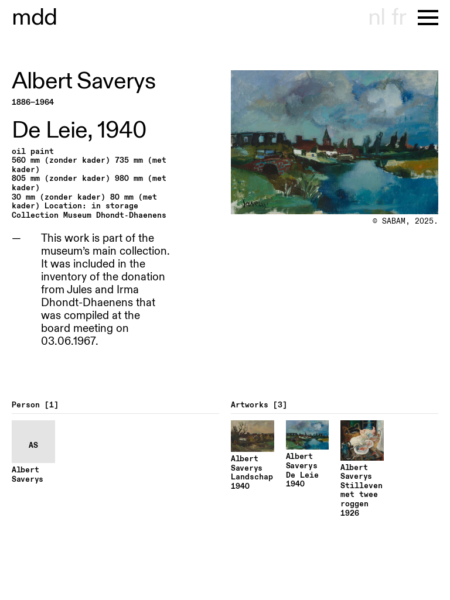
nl (376, 17)
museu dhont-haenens (34, 17)
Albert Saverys (83, 81)
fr (398, 17)
